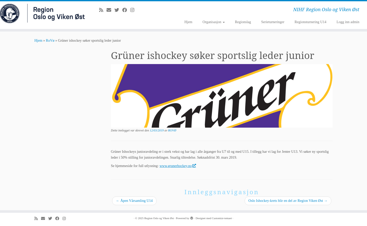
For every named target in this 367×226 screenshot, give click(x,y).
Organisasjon (214, 22)
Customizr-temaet (222, 218)
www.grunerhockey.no (178, 166)
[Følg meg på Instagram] (134, 10)
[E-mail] (110, 10)
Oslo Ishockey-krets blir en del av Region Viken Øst (287, 201)
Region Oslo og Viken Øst (159, 218)
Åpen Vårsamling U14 (134, 201)
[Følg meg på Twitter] (118, 10)
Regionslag (243, 22)
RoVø (50, 40)
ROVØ (172, 130)
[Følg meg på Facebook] (126, 10)
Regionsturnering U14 (310, 22)
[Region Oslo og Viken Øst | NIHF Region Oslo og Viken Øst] (42, 13)
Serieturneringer (272, 22)
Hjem (188, 22)
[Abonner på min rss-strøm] (103, 10)
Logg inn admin (348, 22)
